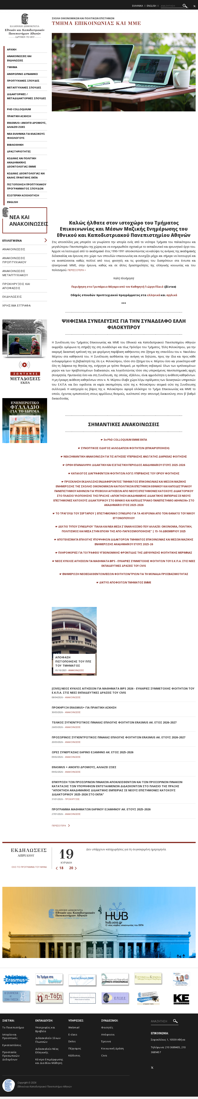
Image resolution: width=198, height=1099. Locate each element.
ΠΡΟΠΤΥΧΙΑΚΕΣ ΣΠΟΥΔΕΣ (23, 80)
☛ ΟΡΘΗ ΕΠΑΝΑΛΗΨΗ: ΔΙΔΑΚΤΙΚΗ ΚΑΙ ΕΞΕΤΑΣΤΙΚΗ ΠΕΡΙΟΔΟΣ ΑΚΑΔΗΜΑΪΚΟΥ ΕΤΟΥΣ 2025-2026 (124, 465)
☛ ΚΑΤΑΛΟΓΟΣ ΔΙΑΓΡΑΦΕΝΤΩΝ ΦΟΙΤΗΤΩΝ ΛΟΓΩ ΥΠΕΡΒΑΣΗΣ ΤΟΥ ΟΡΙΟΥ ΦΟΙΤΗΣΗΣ (124, 473)
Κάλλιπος (74, 1057)
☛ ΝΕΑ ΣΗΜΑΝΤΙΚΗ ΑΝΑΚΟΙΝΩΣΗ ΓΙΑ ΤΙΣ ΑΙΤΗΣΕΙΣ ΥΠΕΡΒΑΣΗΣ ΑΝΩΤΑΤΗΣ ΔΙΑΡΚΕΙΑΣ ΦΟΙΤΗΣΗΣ (123, 456)
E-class (72, 1037)
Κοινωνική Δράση (112, 1051)
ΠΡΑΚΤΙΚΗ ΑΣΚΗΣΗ (19, 116)
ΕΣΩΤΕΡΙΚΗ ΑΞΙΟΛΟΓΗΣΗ (23, 195)
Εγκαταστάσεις (11, 1047)
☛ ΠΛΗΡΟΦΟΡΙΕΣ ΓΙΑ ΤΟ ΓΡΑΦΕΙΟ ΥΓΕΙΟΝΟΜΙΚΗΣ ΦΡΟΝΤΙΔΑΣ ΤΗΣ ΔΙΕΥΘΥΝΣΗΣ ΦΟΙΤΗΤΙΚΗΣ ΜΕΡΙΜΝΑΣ (124, 557)
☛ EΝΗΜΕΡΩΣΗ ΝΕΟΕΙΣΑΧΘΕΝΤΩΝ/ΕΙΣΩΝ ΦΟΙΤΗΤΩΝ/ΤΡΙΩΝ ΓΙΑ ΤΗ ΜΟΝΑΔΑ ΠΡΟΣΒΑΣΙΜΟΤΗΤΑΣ (123, 578)
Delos (72, 1043)
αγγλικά (172, 295)
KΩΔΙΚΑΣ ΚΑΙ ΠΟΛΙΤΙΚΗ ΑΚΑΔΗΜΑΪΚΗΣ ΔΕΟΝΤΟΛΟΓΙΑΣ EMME (21, 162)
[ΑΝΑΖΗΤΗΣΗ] (174, 6)
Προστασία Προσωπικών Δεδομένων (10, 1058)
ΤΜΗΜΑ (12, 67)
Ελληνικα (137, 5)
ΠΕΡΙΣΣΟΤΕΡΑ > (78, 270)
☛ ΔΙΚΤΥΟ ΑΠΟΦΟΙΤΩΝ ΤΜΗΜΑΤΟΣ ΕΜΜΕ (124, 587)
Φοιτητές (107, 1030)
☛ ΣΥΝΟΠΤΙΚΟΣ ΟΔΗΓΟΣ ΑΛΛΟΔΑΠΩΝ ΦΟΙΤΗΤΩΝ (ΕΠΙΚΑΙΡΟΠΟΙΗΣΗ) (124, 448)
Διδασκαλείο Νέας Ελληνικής (47, 1052)
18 (59, 870)
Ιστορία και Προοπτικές (9, 1038)
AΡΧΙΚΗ (11, 49)
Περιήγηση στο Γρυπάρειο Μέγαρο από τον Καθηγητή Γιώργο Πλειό (117, 286)
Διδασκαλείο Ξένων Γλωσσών (48, 1042)
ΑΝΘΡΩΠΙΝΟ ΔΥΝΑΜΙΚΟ (23, 74)
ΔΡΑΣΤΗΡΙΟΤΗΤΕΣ (19, 151)
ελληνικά (153, 295)
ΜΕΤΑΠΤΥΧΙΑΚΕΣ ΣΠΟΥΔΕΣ (24, 87)
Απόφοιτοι (108, 1037)
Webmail (74, 1030)
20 (73, 870)
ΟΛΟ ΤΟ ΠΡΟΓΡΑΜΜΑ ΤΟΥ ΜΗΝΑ (29, 869)
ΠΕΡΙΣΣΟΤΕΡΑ (61, 828)
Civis (104, 1057)
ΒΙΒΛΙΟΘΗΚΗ (15, 144)
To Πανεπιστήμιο (13, 1030)
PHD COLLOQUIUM (19, 109)
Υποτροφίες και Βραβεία (45, 1031)
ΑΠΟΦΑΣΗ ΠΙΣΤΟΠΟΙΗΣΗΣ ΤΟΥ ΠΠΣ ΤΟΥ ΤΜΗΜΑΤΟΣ (71, 666)
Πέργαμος (74, 1051)
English (151, 5)
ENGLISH (12, 202)
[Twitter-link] (194, 6)
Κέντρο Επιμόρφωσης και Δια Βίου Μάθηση (49, 1063)
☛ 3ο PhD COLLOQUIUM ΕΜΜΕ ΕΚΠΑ (123, 439)
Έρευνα (106, 1043)
